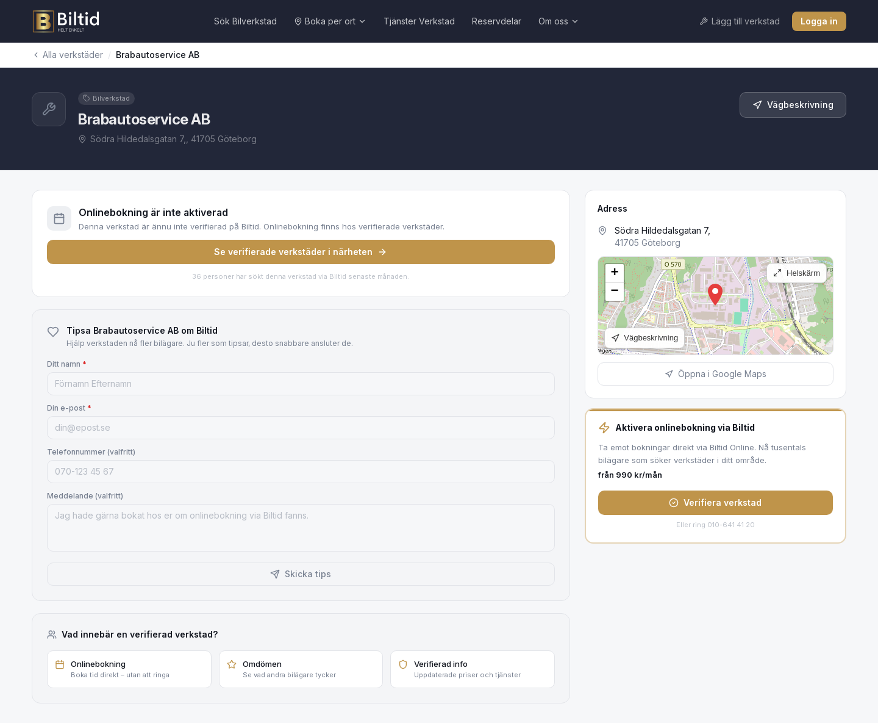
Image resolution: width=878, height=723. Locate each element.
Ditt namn (67, 364)
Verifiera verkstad (715, 502)
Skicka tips (300, 574)
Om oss (558, 21)
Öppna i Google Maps (715, 374)
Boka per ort (330, 21)
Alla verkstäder (67, 54)
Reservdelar (496, 21)
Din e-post (69, 407)
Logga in (819, 21)
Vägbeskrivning (792, 104)
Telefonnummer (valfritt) (91, 451)
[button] (715, 295)
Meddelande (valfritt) (85, 495)
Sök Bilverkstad (245, 21)
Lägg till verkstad (739, 21)
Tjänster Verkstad (419, 21)
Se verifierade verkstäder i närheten (300, 251)
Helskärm (796, 273)
